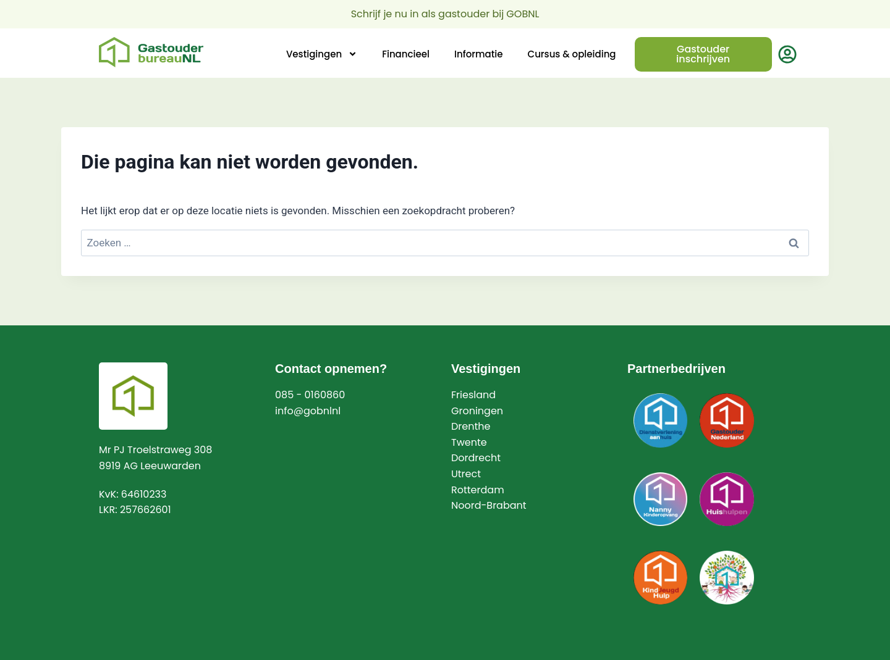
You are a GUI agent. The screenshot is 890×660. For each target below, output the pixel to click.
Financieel (406, 54)
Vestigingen (321, 54)
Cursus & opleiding (572, 54)
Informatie (478, 54)
